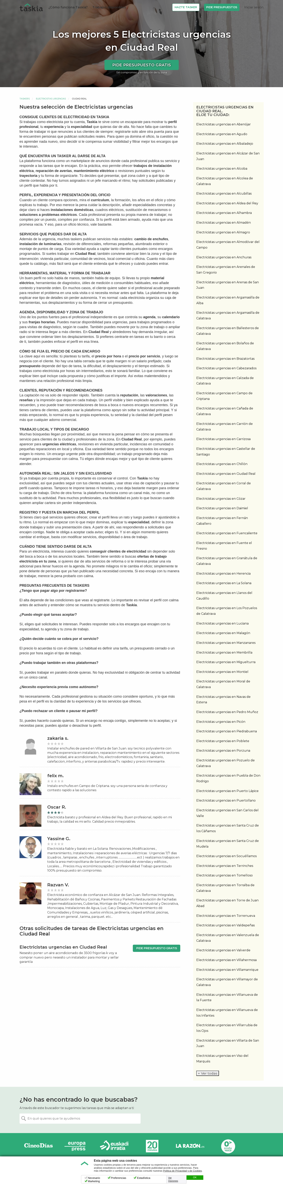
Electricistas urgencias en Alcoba (221, 168)
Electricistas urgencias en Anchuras (223, 257)
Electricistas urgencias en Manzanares (225, 643)
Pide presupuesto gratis (141, 65)
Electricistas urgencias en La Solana (223, 583)
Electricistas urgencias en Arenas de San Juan (227, 285)
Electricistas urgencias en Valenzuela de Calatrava (227, 938)
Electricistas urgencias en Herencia (223, 573)
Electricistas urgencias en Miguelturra (225, 662)
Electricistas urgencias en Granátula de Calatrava (226, 561)
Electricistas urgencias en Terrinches (224, 866)
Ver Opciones (173, 1179)
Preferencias (118, 1177)
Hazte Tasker (186, 7)
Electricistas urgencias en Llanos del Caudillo (224, 595)
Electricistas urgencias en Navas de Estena (223, 699)
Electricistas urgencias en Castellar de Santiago (225, 451)
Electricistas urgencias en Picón (220, 722)
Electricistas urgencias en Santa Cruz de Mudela (227, 843)
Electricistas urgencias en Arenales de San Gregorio (225, 269)
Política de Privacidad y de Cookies (182, 1170)
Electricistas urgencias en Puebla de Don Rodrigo (228, 778)
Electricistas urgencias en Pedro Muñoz (227, 712)
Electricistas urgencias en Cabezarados (226, 368)
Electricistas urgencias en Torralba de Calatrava (225, 888)
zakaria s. (57, 738)
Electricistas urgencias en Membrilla (224, 652)
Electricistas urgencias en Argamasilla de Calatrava (227, 315)
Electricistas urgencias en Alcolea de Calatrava (224, 181)
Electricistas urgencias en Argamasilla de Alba (227, 300)
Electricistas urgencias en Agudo (221, 134)
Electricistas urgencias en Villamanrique (227, 970)
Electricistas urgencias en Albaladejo (224, 143)
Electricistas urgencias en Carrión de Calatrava (224, 426)
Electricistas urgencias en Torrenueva (225, 916)
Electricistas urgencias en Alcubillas (224, 193)
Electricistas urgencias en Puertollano (226, 800)
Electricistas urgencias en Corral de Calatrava (223, 486)
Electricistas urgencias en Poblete (222, 741)
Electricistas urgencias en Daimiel (222, 508)
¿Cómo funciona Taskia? (68, 7)
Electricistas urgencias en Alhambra (224, 213)
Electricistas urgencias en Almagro (223, 232)
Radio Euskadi (114, 1146)
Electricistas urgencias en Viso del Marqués (222, 1058)
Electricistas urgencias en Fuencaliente (226, 533)
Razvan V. (58, 884)
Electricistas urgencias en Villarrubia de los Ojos (226, 1028)
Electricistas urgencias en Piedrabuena (226, 731)
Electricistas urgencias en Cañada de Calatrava (224, 411)
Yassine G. (58, 838)
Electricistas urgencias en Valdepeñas (225, 925)
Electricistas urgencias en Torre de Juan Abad (227, 903)
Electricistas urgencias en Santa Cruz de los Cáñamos (227, 828)
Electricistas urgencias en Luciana (222, 623)
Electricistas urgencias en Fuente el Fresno (224, 545)
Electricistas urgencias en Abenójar (223, 124)
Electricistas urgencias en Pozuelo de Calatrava (225, 763)
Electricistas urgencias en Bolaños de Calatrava (225, 346)
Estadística (143, 1177)
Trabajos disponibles (109, 7)
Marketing (94, 1181)
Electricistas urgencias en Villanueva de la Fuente (227, 997)
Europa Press (76, 1146)
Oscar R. (56, 807)
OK (194, 1177)
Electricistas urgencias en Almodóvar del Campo (228, 244)
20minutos (152, 1146)
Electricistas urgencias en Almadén (223, 222)
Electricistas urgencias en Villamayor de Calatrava (227, 982)
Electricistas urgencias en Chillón (221, 464)
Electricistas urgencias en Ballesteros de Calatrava (227, 331)
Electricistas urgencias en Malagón (223, 633)
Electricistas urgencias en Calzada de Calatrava (225, 380)
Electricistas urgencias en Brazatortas (225, 359)
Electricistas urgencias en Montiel (222, 672)
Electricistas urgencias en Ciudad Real (225, 474)
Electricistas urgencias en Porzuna (223, 750)
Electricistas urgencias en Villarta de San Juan (227, 1043)
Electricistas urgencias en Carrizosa (223, 439)
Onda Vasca (228, 1146)
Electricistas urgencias (51, 98)
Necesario (94, 1177)
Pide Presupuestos (221, 7)
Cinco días (38, 1146)
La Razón (190, 1146)
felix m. (55, 775)
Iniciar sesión (253, 7)
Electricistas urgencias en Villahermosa (226, 960)
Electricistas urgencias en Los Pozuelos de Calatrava (226, 611)
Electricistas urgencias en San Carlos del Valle (227, 813)
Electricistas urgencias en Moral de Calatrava (223, 684)
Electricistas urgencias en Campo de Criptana (224, 396)
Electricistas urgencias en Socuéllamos (226, 856)
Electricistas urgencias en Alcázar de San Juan (228, 156)
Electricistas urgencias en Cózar (221, 499)
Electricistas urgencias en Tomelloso (224, 875)
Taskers (25, 98)
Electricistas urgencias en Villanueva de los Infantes (227, 1012)
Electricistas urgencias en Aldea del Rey (227, 203)
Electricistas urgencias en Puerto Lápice (227, 791)
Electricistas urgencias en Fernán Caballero (222, 520)
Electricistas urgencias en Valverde (223, 950)
